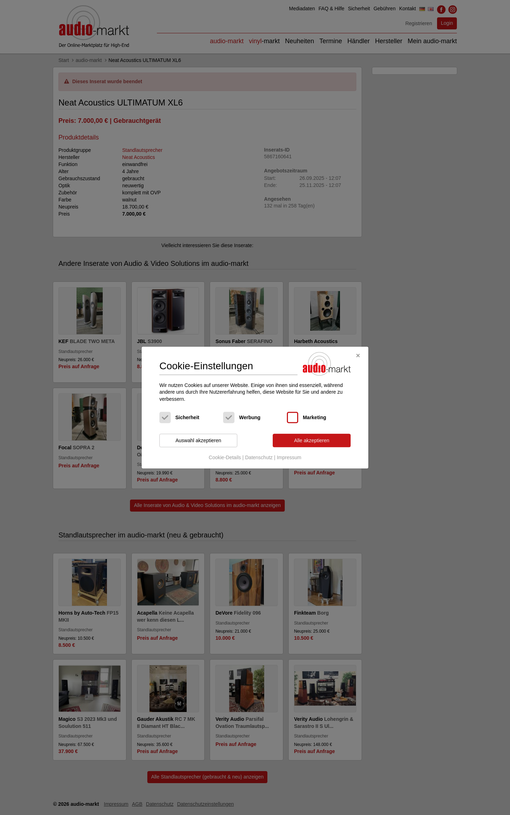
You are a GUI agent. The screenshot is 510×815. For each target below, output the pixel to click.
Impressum (289, 457)
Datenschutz (259, 457)
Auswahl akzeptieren (198, 440)
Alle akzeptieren (311, 440)
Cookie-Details (225, 457)
